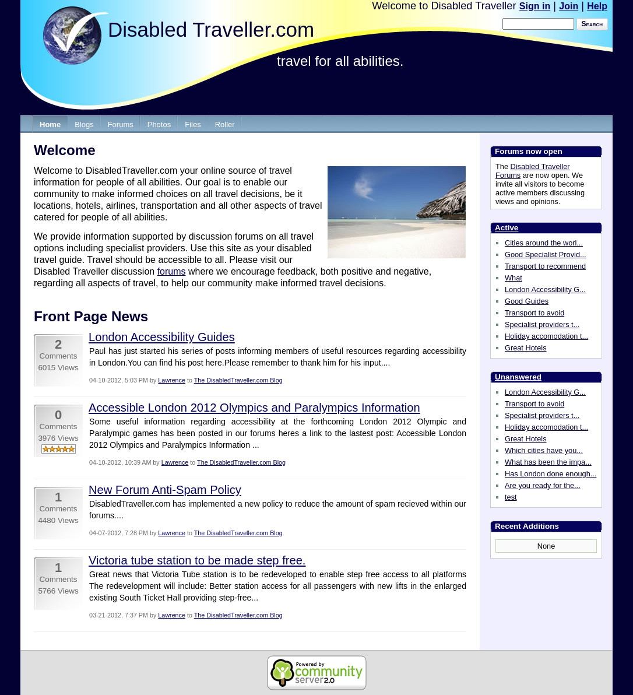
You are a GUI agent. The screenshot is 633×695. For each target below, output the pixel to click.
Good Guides (526, 301)
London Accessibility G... (545, 289)
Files (193, 124)
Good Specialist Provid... (545, 254)
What (513, 277)
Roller (225, 124)
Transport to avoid (534, 312)
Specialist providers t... (542, 324)
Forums (120, 124)
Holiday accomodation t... (546, 336)
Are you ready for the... (543, 485)
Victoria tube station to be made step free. (197, 560)
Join (568, 6)
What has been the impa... (548, 462)
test (511, 497)
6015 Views (58, 367)
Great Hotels (526, 347)
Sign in (535, 6)
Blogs (84, 124)
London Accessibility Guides (162, 337)
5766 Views (58, 591)
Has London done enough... (550, 473)
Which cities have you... (544, 450)
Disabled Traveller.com (211, 29)
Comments (59, 356)
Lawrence (171, 380)
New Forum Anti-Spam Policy (165, 489)
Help (597, 6)
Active (506, 227)
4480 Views (58, 520)
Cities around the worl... (544, 242)
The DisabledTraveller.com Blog (238, 380)
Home (50, 124)
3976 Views (58, 438)
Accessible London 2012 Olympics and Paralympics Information (254, 407)
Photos (159, 124)
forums (171, 271)
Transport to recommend (545, 266)
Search (592, 24)
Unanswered (518, 377)
